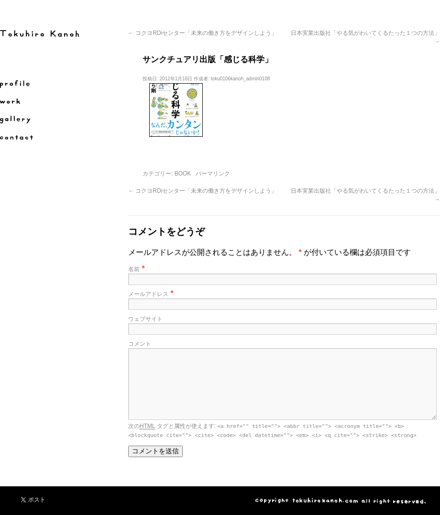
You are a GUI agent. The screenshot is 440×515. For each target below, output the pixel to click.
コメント (139, 343)
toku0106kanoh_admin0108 (240, 78)
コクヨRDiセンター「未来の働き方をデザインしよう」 (202, 33)
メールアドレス (148, 294)
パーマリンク (213, 173)
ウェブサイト (145, 319)
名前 (134, 269)
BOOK (183, 173)
